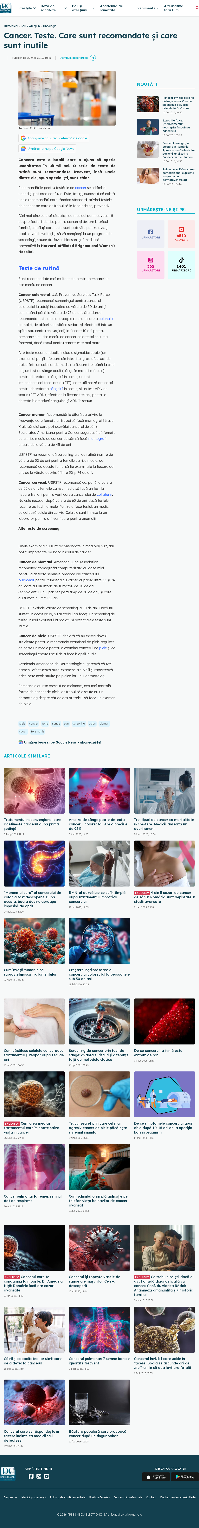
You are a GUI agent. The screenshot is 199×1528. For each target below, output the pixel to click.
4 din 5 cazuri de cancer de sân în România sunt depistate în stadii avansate (164, 897)
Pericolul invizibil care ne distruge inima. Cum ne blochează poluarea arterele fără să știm (178, 103)
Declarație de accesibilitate (178, 1497)
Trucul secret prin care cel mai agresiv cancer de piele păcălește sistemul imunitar (98, 1128)
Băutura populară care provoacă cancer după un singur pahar (97, 1433)
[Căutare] (197, 8)
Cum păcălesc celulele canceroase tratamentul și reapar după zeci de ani (34, 1055)
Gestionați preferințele (128, 1497)
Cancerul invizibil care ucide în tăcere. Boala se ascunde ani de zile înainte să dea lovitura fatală (162, 1363)
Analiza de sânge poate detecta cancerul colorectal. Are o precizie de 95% (98, 824)
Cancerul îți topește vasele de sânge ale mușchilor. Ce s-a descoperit (94, 1281)
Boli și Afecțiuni (30, 26)
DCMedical (11, 26)
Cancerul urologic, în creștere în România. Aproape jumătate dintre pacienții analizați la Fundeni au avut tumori (179, 150)
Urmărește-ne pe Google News (50, 149)
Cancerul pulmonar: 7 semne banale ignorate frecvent (99, 1360)
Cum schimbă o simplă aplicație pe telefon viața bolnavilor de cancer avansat (98, 1200)
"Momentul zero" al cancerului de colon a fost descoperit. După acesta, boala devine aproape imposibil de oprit (32, 899)
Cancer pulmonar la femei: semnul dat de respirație (33, 1198)
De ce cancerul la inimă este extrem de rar (158, 1052)
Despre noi (10, 1497)
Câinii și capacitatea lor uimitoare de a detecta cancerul (33, 1360)
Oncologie (49, 26)
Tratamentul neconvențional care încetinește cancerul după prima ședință (32, 824)
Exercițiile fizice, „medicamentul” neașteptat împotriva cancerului (176, 126)
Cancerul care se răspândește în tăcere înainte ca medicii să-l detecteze (31, 1436)
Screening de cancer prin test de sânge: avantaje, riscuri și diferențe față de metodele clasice (99, 1055)
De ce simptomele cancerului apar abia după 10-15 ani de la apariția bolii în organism (163, 1128)
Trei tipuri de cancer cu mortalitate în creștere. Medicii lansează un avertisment (164, 824)
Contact (151, 1497)
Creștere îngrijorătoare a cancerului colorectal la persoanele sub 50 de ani (99, 974)
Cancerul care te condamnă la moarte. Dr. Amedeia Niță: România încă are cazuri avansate (33, 1283)
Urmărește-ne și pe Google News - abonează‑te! (62, 742)
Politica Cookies (99, 1497)
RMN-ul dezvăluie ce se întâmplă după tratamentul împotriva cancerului (97, 897)
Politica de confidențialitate (67, 1497)
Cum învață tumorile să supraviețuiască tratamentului (30, 972)
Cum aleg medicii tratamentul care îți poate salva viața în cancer (31, 1128)
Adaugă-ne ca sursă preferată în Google (57, 138)
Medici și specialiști (33, 1497)
